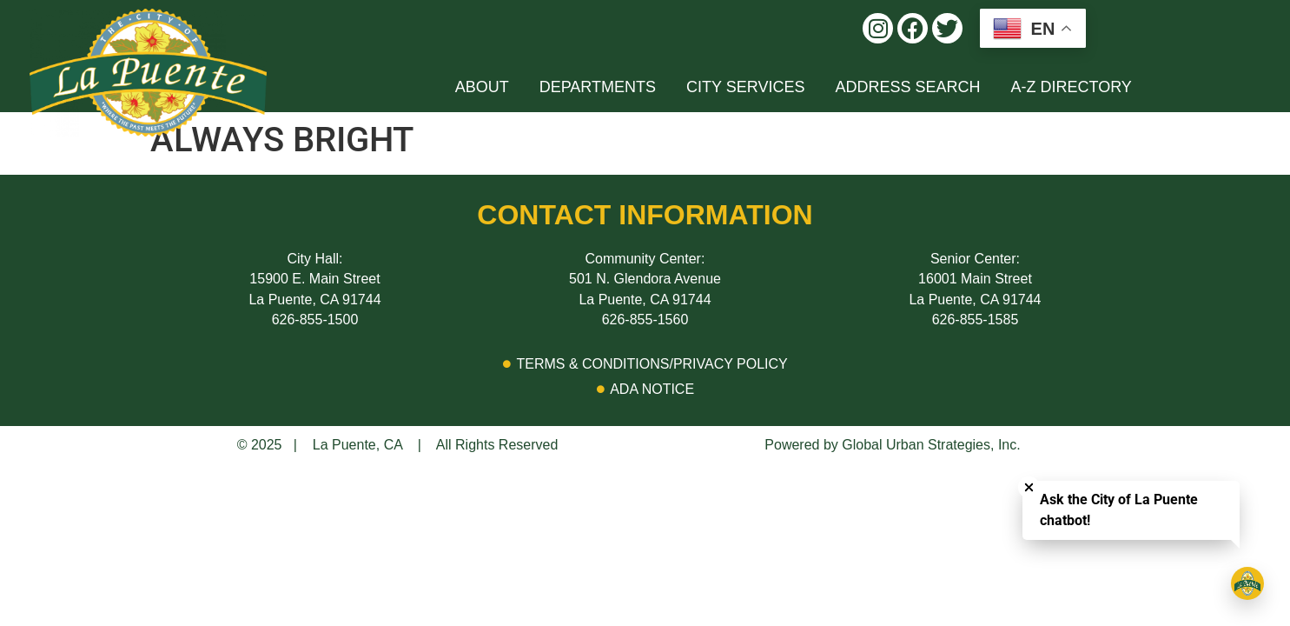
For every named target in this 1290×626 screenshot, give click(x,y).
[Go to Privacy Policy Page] (645, 364)
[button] (878, 28)
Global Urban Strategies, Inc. (931, 444)
